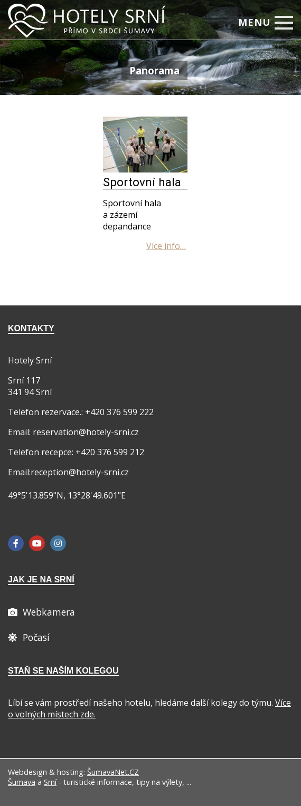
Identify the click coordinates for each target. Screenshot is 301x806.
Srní (50, 782)
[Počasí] (29, 637)
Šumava (21, 782)
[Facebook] (16, 543)
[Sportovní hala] (145, 169)
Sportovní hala (142, 182)
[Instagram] (58, 543)
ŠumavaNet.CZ (113, 772)
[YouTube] (37, 543)
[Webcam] (41, 612)
